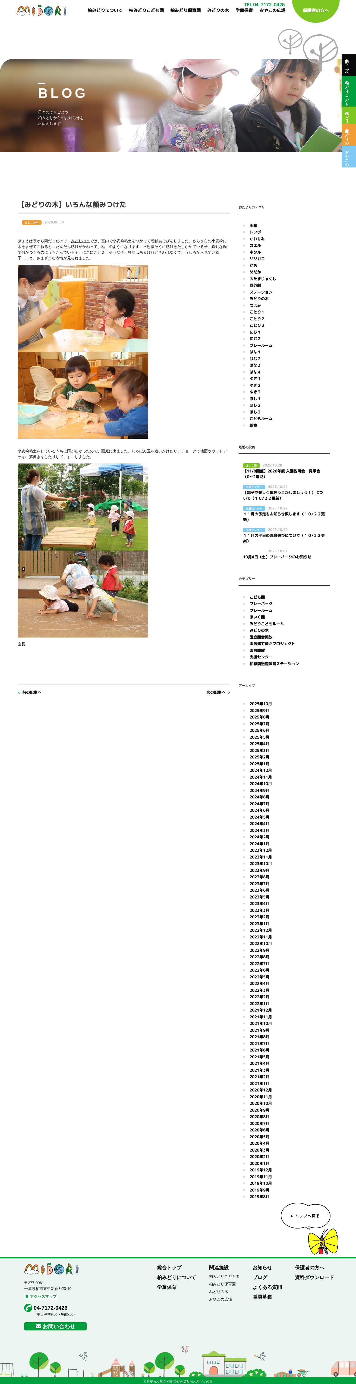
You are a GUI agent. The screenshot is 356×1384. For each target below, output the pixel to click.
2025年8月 (259, 717)
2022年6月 (259, 970)
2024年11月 (261, 777)
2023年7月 (259, 883)
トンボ (255, 232)
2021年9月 (259, 1030)
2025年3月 (259, 750)
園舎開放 (257, 650)
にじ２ (255, 338)
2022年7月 (259, 963)
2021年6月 (259, 1050)
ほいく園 (257, 617)
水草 (253, 225)
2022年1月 (259, 1003)
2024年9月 (259, 790)
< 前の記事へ (29, 692)
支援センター (261, 657)
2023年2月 (259, 916)
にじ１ (255, 332)
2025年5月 (259, 737)
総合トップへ (347, 65)
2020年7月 (259, 1123)
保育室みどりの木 (347, 135)
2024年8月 (259, 797)
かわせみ (257, 238)
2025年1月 (259, 763)
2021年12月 (261, 1010)
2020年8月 (259, 1116)
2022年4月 (259, 983)
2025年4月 (259, 743)
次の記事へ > (218, 692)
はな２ (255, 358)
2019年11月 (261, 1176)
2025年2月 (259, 757)
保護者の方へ (316, 10)
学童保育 (244, 10)
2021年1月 (259, 1083)
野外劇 (255, 285)
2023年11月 (261, 857)
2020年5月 (259, 1136)
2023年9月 (259, 870)
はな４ (255, 372)
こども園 (257, 597)
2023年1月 (259, 923)
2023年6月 (259, 890)
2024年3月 (259, 830)
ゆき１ (255, 378)
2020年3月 (259, 1150)
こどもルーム (261, 418)
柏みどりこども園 (146, 10)
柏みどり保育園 (185, 10)
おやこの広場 (272, 10)
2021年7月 (259, 1043)
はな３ (255, 365)
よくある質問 (267, 1287)
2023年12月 (261, 850)
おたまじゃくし (263, 278)
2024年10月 (261, 783)
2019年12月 (261, 1169)
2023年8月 (259, 876)
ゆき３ (255, 391)
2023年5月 (259, 897)
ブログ (260, 1277)
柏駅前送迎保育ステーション (274, 663)
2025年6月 (259, 730)
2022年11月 (261, 937)
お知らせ (262, 1267)
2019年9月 (259, 1190)
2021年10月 (261, 1023)
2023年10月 (261, 863)
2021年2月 (259, 1076)
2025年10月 (261, 703)
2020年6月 (259, 1130)
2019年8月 (259, 1196)
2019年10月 (261, 1183)
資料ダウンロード (314, 1277)
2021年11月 (261, 1016)
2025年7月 (259, 723)
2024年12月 (261, 770)
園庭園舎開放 (261, 637)
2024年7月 (259, 803)
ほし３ (255, 412)
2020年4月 (259, 1143)
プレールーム (261, 345)
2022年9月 (259, 950)
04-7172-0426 (51, 1308)
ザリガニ (257, 258)
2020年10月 (261, 1103)
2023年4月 (259, 903)
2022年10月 (261, 943)
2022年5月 (259, 976)
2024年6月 (259, 810)
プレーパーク (261, 603)
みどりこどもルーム (267, 623)
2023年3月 (259, 910)
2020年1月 (259, 1163)
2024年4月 (259, 823)
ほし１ (255, 398)
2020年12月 (261, 1090)
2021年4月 (259, 1063)
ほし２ (255, 405)
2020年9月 (259, 1110)
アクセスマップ (41, 1296)
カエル (255, 245)
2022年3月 (259, 990)
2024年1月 (259, 843)
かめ (253, 265)
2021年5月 (259, 1056)
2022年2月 (259, 996)
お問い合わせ (59, 1326)
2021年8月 (259, 1036)
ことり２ (257, 318)
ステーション (261, 292)
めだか (255, 272)
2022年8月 (259, 956)
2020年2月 (259, 1156)
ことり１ (257, 312)
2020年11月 (261, 1096)
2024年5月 (259, 817)
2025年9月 (259, 710)
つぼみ (255, 305)
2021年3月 (259, 1070)
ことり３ (257, 325)
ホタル (255, 252)
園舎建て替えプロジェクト (272, 643)
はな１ (255, 351)
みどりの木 (218, 10)
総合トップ (169, 1267)
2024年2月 (259, 836)
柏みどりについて (105, 10)
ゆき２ (255, 385)
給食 (253, 425)
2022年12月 (261, 930)
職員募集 (262, 1297)
